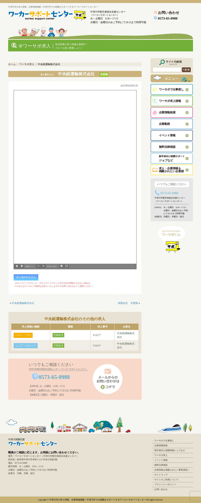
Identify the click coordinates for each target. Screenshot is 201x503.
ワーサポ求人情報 (170, 101)
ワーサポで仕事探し (171, 89)
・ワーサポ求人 (160, 455)
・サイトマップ (160, 475)
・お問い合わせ (160, 489)
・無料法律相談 (160, 465)
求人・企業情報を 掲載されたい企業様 (171, 170)
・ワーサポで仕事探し (163, 440)
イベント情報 (167, 135)
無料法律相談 (167, 146)
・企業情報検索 (160, 445)
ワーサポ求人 (26, 64)
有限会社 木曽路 (128, 303)
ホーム (12, 64)
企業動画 (164, 123)
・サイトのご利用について (165, 479)
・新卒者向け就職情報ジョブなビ (168, 450)
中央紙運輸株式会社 (23, 303)
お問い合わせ (166, 13)
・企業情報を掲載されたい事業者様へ (171, 470)
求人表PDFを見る (26, 277)
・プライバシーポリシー (164, 484)
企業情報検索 (167, 112)
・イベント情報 (160, 460)
